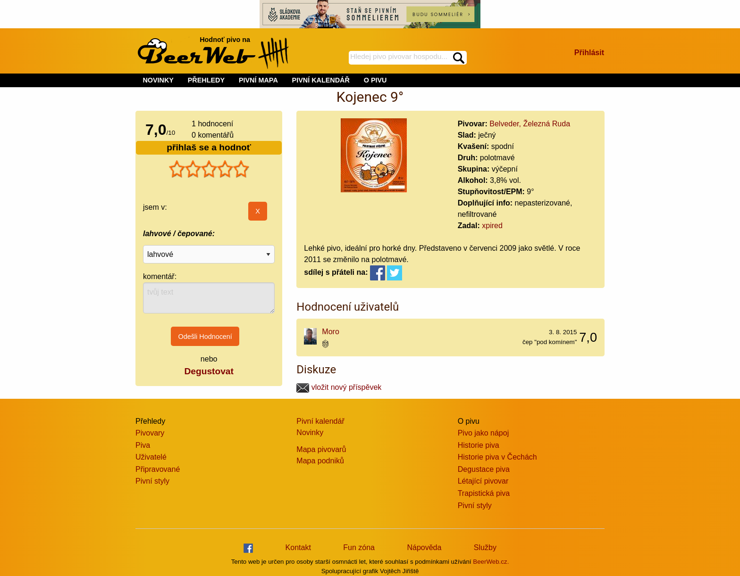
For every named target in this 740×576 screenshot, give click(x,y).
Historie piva (478, 445)
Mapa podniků (320, 461)
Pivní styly (152, 481)
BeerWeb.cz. (491, 561)
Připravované (157, 469)
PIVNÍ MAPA (258, 80)
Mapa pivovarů (321, 449)
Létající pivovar (483, 481)
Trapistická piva (484, 493)
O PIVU (375, 80)
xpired (492, 226)
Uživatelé (151, 457)
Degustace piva (484, 469)
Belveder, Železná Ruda (529, 124)
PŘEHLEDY (206, 80)
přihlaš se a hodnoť (209, 147)
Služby (485, 547)
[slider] (209, 169)
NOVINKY (158, 80)
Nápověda (424, 547)
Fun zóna (359, 547)
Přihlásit (589, 53)
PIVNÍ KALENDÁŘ (321, 80)
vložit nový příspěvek (338, 387)
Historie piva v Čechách (497, 457)
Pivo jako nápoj (483, 433)
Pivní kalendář (320, 421)
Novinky (309, 432)
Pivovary (149, 433)
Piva (142, 445)
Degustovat (208, 371)
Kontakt (298, 547)
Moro (330, 332)
